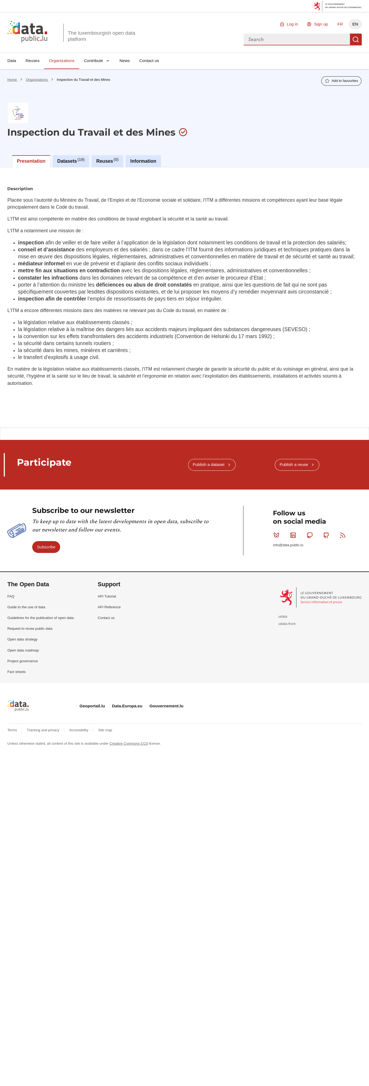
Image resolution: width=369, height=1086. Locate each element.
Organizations (62, 60)
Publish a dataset (208, 464)
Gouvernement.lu (166, 706)
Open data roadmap (23, 650)
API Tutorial (107, 596)
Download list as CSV (46, 355)
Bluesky (277, 535)
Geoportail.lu (92, 706)
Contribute (93, 60)
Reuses (32, 60)
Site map (105, 730)
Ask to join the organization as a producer (319, 185)
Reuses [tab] (107, 160)
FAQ (10, 596)
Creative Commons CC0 (128, 743)
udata (282, 616)
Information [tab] (143, 161)
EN (355, 24)
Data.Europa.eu (127, 706)
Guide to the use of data (26, 607)
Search (356, 39)
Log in (292, 24)
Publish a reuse (294, 464)
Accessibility (79, 730)
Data (11, 60)
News (124, 60)
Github (327, 535)
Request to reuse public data (29, 629)
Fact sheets (16, 672)
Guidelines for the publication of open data (40, 618)
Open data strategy (22, 639)
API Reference (109, 607)
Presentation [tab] (31, 161)
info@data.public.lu (288, 545)
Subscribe (46, 547)
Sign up (321, 24)
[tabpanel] (184, 253)
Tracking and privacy (43, 730)
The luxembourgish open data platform (101, 36)
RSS (344, 535)
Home (12, 80)
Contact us (149, 60)
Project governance (22, 661)
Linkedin (294, 535)
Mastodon (311, 535)
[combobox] (297, 39)
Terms (12, 730)
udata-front (286, 624)
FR (340, 24)
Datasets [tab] (71, 160)
